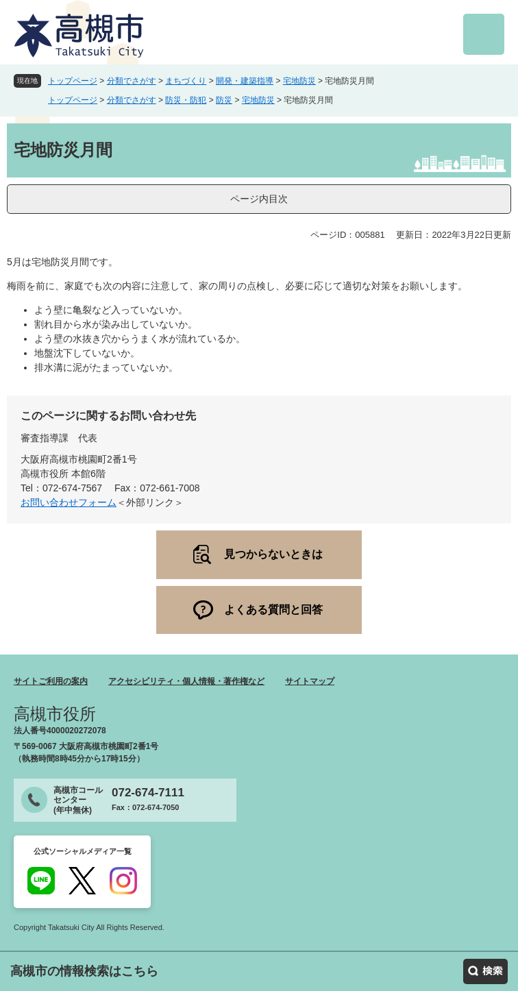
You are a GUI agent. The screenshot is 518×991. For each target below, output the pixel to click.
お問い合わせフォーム (68, 502)
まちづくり (185, 81)
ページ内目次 (259, 198)
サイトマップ (309, 681)
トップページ (72, 81)
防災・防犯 (185, 100)
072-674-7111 (148, 792)
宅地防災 (299, 81)
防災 (224, 100)
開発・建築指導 (244, 81)
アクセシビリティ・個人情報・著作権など (186, 681)
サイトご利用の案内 (51, 681)
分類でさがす (131, 81)
